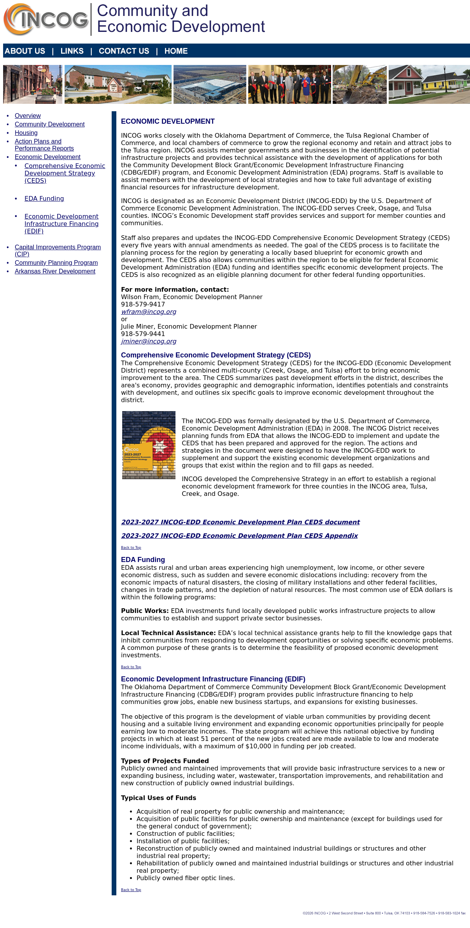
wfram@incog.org (148, 311)
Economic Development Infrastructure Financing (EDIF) (62, 224)
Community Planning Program (56, 262)
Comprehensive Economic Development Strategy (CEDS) (65, 173)
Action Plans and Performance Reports (44, 145)
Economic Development (48, 157)
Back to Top (131, 548)
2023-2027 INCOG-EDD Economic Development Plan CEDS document (240, 522)
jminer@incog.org (148, 341)
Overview (28, 115)
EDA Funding (44, 198)
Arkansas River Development (55, 271)
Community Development (50, 124)
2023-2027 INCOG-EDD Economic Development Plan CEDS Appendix (239, 535)
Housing (26, 133)
